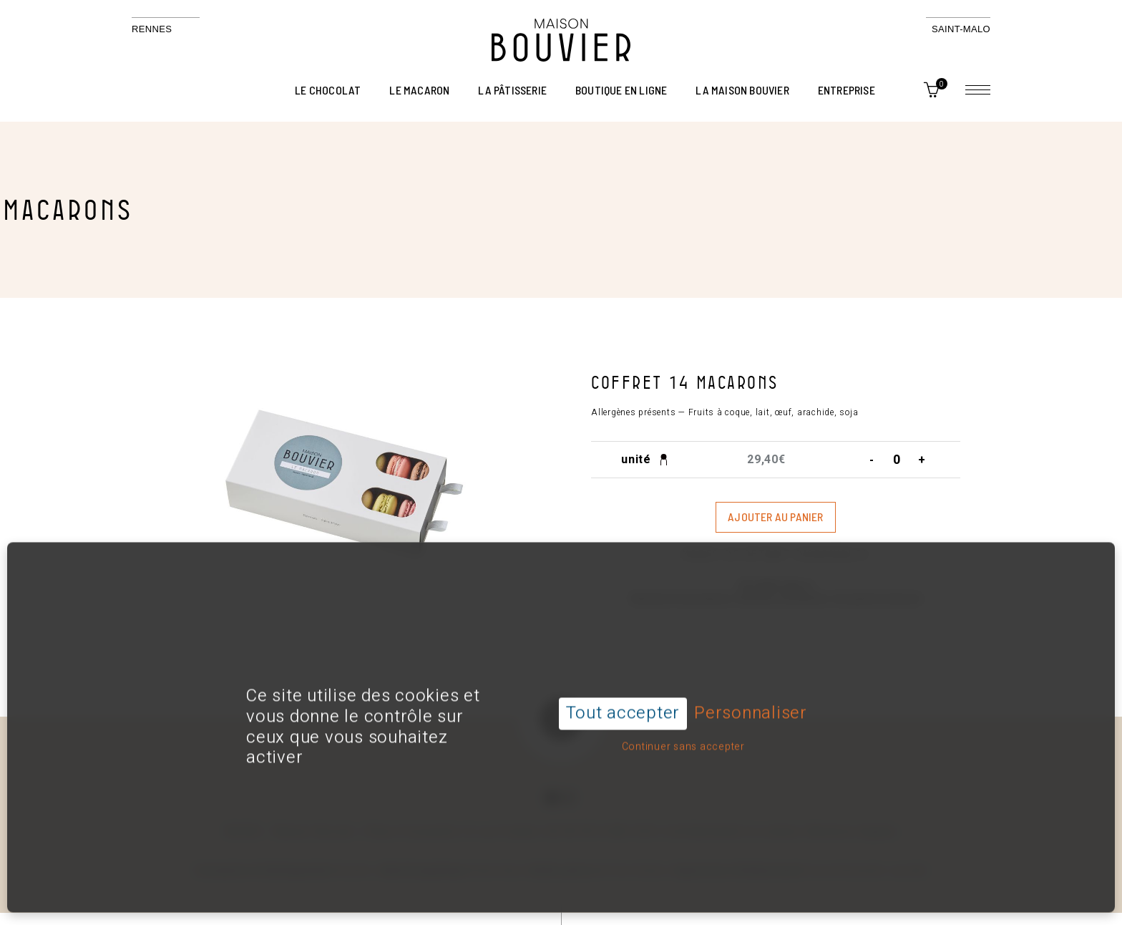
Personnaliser (750, 687)
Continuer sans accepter (683, 719)
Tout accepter (623, 686)
